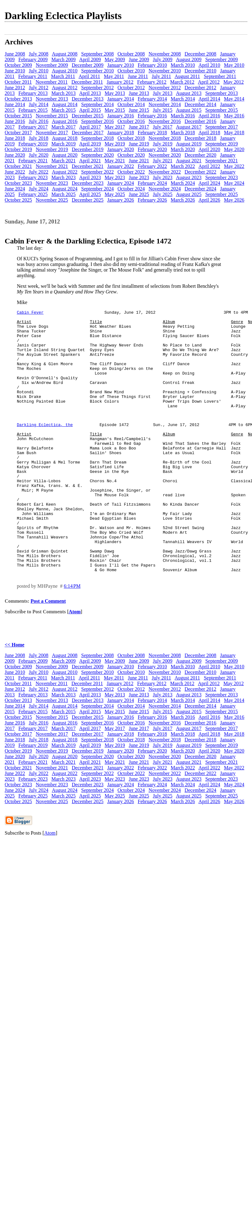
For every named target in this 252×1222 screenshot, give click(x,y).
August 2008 (64, 53)
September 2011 (220, 76)
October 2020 (131, 155)
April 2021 (90, 160)
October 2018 (131, 138)
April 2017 (90, 127)
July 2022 (38, 171)
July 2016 (38, 121)
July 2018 (38, 138)
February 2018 (152, 132)
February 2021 (33, 160)
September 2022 (97, 171)
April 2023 (90, 177)
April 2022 (209, 166)
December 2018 (200, 138)
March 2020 (183, 149)
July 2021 (162, 160)
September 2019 (221, 143)
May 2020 (234, 149)
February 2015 (33, 110)
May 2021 (114, 160)
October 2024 (131, 188)
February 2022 (152, 166)
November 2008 (164, 53)
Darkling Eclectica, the (45, 448)
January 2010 (120, 65)
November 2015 (52, 115)
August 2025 (188, 194)
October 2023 (18, 183)
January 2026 (120, 200)
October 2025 (18, 200)
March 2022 (183, 166)
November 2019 (52, 149)
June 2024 (15, 188)
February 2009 (33, 59)
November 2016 (164, 121)
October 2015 (18, 115)
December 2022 (200, 171)
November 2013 (52, 98)
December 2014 (200, 104)
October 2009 (18, 65)
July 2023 (162, 177)
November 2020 (164, 155)
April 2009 (90, 59)
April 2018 (209, 132)
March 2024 (183, 183)
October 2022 (131, 171)
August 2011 (187, 76)
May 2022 (234, 166)
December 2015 (88, 115)
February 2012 (152, 82)
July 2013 (162, 93)
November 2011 (52, 82)
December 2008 (200, 53)
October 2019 (18, 149)
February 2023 (33, 177)
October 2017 (18, 132)
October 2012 (131, 87)
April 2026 (209, 200)
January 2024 (120, 183)
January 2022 (120, 166)
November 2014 (164, 104)
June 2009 (139, 59)
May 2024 (234, 183)
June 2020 (15, 155)
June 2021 (139, 160)
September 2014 (97, 104)
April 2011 (89, 76)
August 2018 (64, 138)
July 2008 (38, 53)
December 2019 (88, 149)
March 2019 (63, 143)
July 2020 (38, 155)
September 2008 (97, 53)
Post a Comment (48, 653)
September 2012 (97, 87)
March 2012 (182, 82)
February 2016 (152, 115)
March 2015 (63, 110)
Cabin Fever (30, 313)
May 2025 (114, 194)
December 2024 (200, 188)
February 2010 (152, 65)
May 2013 (114, 93)
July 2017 (162, 127)
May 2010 (234, 65)
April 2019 (90, 143)
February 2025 (33, 194)
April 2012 (209, 82)
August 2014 (64, 104)
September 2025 (221, 194)
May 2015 (114, 110)
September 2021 (221, 160)
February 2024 (152, 183)
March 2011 (63, 76)
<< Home (14, 697)
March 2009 (63, 59)
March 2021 (63, 160)
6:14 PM (72, 638)
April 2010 (209, 65)
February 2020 (152, 149)
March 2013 (63, 93)
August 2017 (188, 127)
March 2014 (183, 98)
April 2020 (209, 149)
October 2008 (131, 53)
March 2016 (183, 115)
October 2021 (18, 166)
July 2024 (38, 188)
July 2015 (162, 110)
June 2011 (138, 76)
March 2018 (183, 132)
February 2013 (33, 93)
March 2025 (63, 194)
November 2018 (164, 138)
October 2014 (131, 104)
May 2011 (114, 76)
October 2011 (18, 82)
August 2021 (188, 160)
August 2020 (64, 155)
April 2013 (90, 93)
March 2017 (63, 127)
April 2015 (90, 110)
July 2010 (38, 70)
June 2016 (15, 121)
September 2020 (97, 155)
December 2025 (88, 200)
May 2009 (114, 59)
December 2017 (88, 132)
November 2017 (52, 132)
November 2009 (52, 65)
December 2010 (200, 70)
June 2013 (139, 93)
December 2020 (200, 155)
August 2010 (64, 70)
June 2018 (15, 138)
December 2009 (88, 65)
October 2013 (18, 98)
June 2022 (15, 171)
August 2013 (188, 93)
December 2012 (200, 87)
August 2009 (188, 59)
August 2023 (188, 177)
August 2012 (64, 87)
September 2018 (97, 138)
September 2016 (97, 121)
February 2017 (33, 127)
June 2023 (139, 177)
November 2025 (52, 200)
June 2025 (139, 194)
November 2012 (164, 87)
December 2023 (88, 183)
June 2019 (139, 143)
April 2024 (209, 183)
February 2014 (152, 98)
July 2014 (38, 104)
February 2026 (152, 200)
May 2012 (233, 82)
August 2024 (64, 188)
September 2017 (221, 127)
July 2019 (162, 143)
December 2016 (200, 121)
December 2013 (88, 98)
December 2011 (87, 82)
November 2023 (52, 183)
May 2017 (114, 127)
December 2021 (88, 166)
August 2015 (188, 110)
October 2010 (131, 70)
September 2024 (97, 188)
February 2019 (33, 143)
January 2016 (120, 115)
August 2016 (64, 121)
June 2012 (15, 87)
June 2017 (139, 127)
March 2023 (63, 177)
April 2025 (90, 194)
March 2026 (183, 200)
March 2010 (183, 65)
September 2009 (221, 59)
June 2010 (15, 70)
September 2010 (97, 70)
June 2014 (15, 104)
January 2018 (120, 132)
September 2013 (221, 93)
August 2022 (64, 171)
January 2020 (120, 149)
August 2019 (188, 143)
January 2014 (120, 98)
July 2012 (38, 87)
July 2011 (161, 76)
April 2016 (209, 115)
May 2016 (234, 115)
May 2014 (234, 98)
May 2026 (234, 200)
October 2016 (131, 121)
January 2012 (120, 82)
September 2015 (221, 110)
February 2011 (32, 76)
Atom (74, 664)
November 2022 (164, 171)
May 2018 (234, 132)
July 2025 (162, 194)
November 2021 (52, 166)
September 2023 (221, 177)
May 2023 (114, 177)
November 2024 (164, 188)
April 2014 (209, 98)
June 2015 (139, 110)
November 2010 (164, 70)
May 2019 (114, 143)
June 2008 (15, 53)
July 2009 (162, 59)
